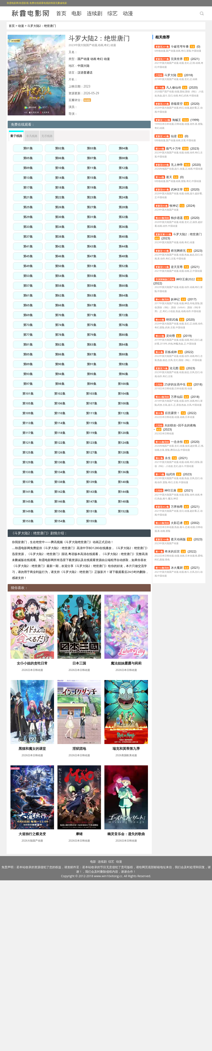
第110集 (59, 413)
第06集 (59, 158)
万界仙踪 (177, 397)
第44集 (123, 246)
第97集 (28, 384)
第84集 (123, 344)
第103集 (91, 393)
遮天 (169, 177)
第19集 (91, 187)
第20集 (123, 187)
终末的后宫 (172, 551)
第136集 (123, 472)
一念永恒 (177, 442)
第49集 (28, 266)
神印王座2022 (185, 279)
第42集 (59, 246)
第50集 (59, 266)
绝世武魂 (172, 319)
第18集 (59, 187)
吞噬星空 (177, 104)
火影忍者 (177, 523)
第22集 (59, 197)
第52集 (123, 266)
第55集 (91, 276)
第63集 (91, 295)
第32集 (123, 217)
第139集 (91, 482)
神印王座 (170, 490)
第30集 (59, 217)
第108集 (123, 403)
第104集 (123, 393)
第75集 (91, 325)
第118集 (59, 433)
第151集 (91, 511)
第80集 (123, 335)
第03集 (91, 148)
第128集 (123, 452)
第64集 (123, 295)
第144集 (123, 492)
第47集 (91, 256)
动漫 (128, 13)
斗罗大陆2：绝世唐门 (187, 234)
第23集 (91, 197)
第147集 (91, 501)
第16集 (123, 178)
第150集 (59, 511)
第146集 (59, 501)
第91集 (91, 364)
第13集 (28, 178)
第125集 (28, 452)
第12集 (123, 168)
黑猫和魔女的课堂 (78, 748)
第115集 (91, 423)
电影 (77, 13)
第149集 (28, 511)
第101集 (28, 393)
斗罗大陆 (170, 75)
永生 (168, 458)
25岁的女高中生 (175, 384)
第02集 (59, 148)
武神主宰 (177, 189)
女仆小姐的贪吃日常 (31, 663)
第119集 (91, 433)
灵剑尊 (170, 336)
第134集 (59, 472)
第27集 (91, 207)
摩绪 (78, 919)
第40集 (123, 236)
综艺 (112, 13)
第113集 (28, 423)
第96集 (123, 374)
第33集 (28, 227)
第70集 (59, 315)
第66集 (59, 305)
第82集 (59, 344)
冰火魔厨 (177, 567)
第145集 (28, 501)
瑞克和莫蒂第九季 (78, 833)
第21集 (28, 197)
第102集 (59, 393)
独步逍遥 (177, 218)
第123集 (91, 442)
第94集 (59, 374)
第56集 (123, 276)
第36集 (123, 227)
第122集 (59, 442)
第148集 (123, 501)
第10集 (59, 168)
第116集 (123, 423)
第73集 (28, 325)
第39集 (91, 236)
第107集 (91, 403)
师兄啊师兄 (178, 251)
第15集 (91, 178)
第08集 (123, 158)
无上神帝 (177, 165)
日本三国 (78, 663)
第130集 (59, 462)
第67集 (91, 305)
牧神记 (174, 206)
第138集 (59, 482)
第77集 (28, 335)
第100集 (123, 384)
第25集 (28, 207)
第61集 (28, 295)
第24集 (123, 197)
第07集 (91, 158)
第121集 (28, 442)
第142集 (59, 492)
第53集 (28, 276)
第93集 (28, 374)
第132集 (123, 462)
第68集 (123, 305)
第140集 (123, 482)
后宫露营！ (172, 413)
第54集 (59, 276)
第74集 (59, 325)
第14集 (59, 178)
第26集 (59, 207)
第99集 (91, 384)
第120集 (123, 433)
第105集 (28, 403)
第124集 (123, 442)
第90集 (59, 364)
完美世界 (177, 59)
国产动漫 (83, 59)
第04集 (123, 148)
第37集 (28, 236)
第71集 (91, 315)
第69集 (28, 315)
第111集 (91, 413)
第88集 (123, 354)
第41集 (28, 246)
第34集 (59, 227)
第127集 (91, 452)
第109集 (28, 413)
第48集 (123, 256)
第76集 (123, 325)
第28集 (123, 207)
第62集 (59, 295)
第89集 (28, 364)
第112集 (123, 413)
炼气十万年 (173, 148)
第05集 (28, 158)
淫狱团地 (32, 833)
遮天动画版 (178, 539)
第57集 (28, 285)
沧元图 (174, 368)
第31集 (91, 217)
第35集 (91, 227)
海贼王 (176, 120)
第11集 (91, 168)
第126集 (59, 452)
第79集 (91, 335)
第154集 (59, 521)
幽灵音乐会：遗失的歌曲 (32, 1004)
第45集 (28, 256)
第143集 (91, 492)
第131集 (91, 462)
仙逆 (174, 136)
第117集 (28, 433)
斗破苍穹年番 (180, 46)
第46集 (59, 256)
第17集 (28, 187)
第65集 (28, 305)
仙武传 (170, 474)
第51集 (91, 266)
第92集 (123, 364)
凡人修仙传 (173, 87)
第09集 (28, 168)
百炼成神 (171, 352)
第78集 (59, 335)
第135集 (91, 472)
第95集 (91, 374)
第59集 (91, 285)
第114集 (59, 423)
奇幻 (100, 59)
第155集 (91, 521)
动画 (93, 59)
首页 (61, 13)
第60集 (123, 285)
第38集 (59, 236)
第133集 (28, 472)
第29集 (28, 217)
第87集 (91, 354)
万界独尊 (177, 506)
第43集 (91, 246)
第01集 (28, 148)
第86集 (59, 354)
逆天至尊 (177, 267)
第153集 (28, 521)
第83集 (91, 344)
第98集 (59, 384)
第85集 (28, 354)
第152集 (123, 511)
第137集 (28, 482)
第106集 (59, 403)
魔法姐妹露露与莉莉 (31, 748)
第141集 (28, 492)
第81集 (28, 344)
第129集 (28, 462)
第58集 (59, 285)
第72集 (123, 315)
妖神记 (175, 299)
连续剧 (94, 13)
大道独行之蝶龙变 (31, 919)
